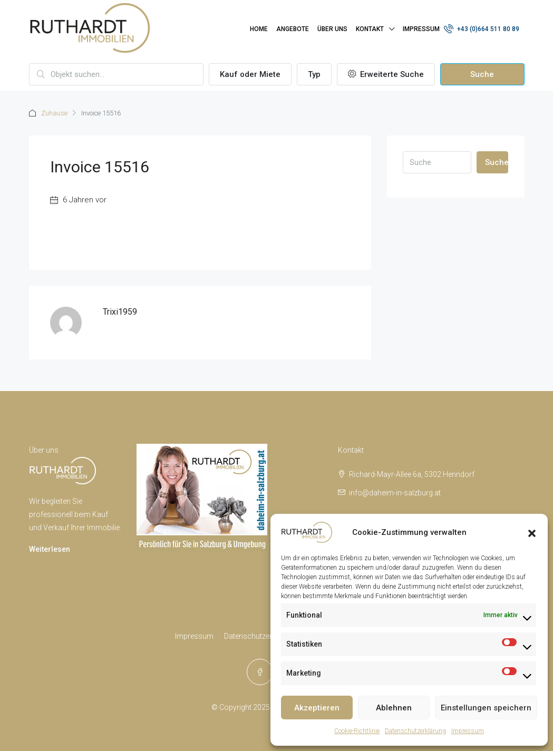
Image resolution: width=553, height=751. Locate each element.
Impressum (467, 731)
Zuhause (54, 113)
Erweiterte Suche (386, 74)
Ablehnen (394, 708)
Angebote (292, 29)
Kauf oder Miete (250, 74)
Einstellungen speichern (486, 708)
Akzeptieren (316, 708)
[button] (532, 532)
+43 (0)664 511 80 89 (481, 28)
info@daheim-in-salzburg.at (395, 493)
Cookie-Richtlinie (357, 731)
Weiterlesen (49, 549)
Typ (314, 74)
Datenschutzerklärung (415, 731)
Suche (482, 74)
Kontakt (370, 29)
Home (259, 29)
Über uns (332, 29)
